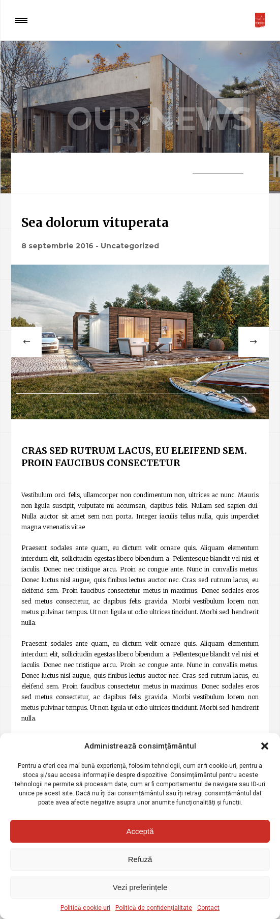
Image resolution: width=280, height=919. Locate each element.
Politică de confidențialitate (153, 907)
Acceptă (139, 831)
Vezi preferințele (140, 887)
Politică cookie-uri (85, 907)
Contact (208, 907)
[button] (265, 746)
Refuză (140, 859)
